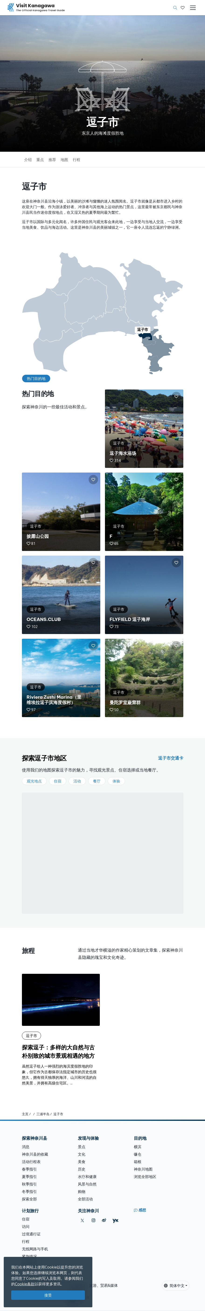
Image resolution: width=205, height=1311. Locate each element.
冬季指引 (29, 1191)
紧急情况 (29, 1256)
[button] (182, 8)
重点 (40, 159)
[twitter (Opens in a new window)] (82, 1220)
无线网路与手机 (35, 1248)
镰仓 (137, 1154)
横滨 (137, 1146)
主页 (25, 1114)
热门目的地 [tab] (36, 378)
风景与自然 (87, 1184)
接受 (48, 1295)
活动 (77, 781)
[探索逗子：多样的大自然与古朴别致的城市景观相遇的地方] (61, 1030)
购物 (81, 1191)
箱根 (137, 1161)
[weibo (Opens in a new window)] (104, 1220)
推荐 (52, 159)
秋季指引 (29, 1184)
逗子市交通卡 (170, 758)
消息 (25, 1146)
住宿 (57, 781)
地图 (64, 159)
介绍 (28, 159)
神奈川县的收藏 (35, 1154)
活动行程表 (31, 1161)
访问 (25, 1226)
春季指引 (29, 1169)
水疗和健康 (87, 1176)
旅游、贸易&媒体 (103, 1285)
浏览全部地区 (145, 1176)
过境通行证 (31, 1234)
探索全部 (29, 1199)
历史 (81, 1169)
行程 (76, 159)
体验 (116, 781)
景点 (81, 1146)
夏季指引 (29, 1176)
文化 (81, 1154)
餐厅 (97, 781)
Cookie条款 (25, 1283)
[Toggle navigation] (193, 7)
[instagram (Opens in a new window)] (93, 1220)
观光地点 (34, 781)
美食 (81, 1161)
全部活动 (85, 1199)
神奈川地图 (143, 1169)
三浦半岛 (42, 1114)
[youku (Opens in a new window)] (115, 1220)
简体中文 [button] (174, 1285)
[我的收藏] (182, 7)
